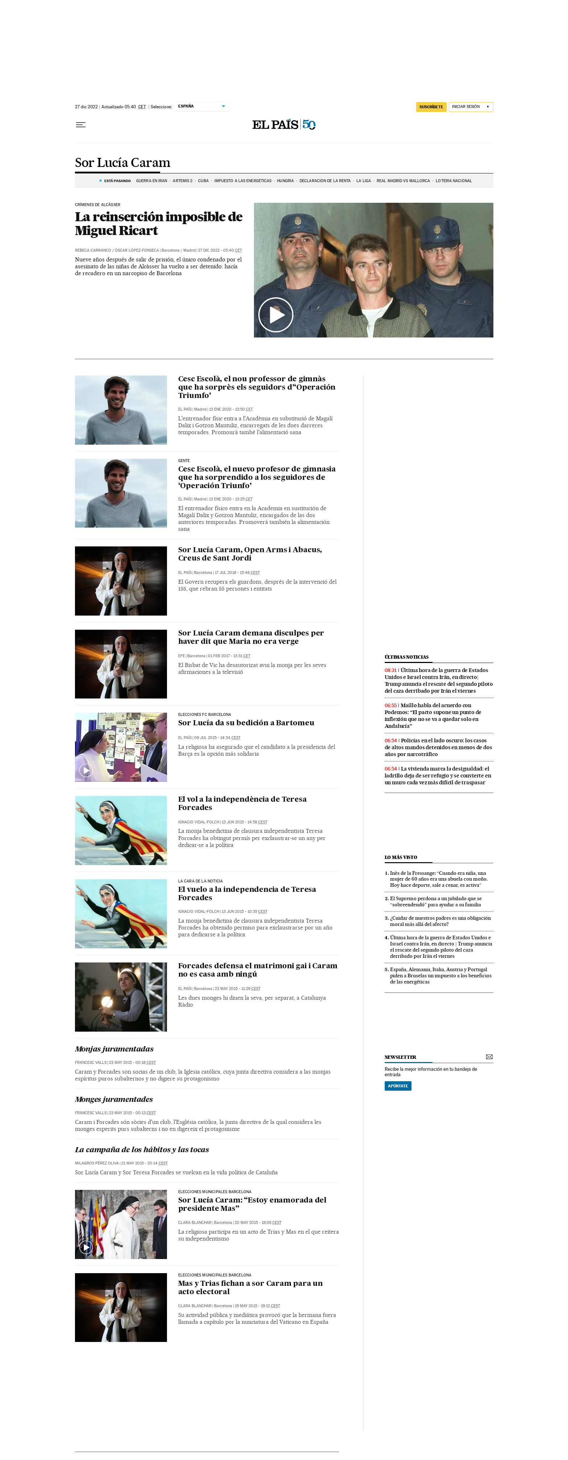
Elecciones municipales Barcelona (215, 1192)
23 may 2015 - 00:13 (132, 1113)
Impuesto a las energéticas (243, 181)
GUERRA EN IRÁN (151, 181)
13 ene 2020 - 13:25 (230, 499)
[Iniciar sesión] (471, 107)
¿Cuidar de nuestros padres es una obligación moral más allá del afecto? (440, 921)
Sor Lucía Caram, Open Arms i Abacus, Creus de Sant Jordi (250, 554)
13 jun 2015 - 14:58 (244, 822)
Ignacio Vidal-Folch (198, 822)
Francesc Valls (90, 1062)
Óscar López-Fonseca (137, 250)
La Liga (363, 181)
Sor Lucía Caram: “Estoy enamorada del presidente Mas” (252, 1205)
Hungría (285, 181)
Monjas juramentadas (114, 1049)
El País (185, 409)
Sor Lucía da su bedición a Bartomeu (246, 723)
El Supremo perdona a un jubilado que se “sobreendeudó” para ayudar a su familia (436, 901)
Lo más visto (401, 857)
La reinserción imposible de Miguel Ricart (158, 223)
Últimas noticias (407, 657)
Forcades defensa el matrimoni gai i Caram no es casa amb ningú (258, 970)
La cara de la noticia (200, 881)
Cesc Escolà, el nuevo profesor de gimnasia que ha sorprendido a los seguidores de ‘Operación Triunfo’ (257, 478)
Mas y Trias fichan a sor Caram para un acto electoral (250, 1288)
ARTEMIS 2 (182, 181)
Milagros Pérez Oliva (97, 1163)
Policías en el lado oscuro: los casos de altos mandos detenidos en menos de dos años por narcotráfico (438, 747)
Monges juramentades (114, 1100)
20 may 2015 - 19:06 (258, 1222)
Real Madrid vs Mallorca (403, 181)
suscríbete (431, 106)
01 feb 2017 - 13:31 (229, 656)
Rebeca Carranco (93, 250)
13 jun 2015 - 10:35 (244, 911)
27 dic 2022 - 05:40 (220, 250)
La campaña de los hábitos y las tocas (142, 1150)
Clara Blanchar (195, 1222)
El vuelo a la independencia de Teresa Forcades (247, 894)
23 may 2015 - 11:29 (237, 988)
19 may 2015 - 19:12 (257, 1306)
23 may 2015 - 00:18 (132, 1062)
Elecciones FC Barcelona (204, 715)
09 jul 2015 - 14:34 (217, 737)
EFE (181, 656)
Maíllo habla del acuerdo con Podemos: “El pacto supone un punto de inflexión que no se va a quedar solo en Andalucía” (433, 715)
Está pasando (117, 181)
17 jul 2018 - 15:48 (237, 572)
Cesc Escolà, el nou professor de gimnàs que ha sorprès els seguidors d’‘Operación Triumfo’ (257, 388)
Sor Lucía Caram (123, 163)
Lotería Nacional (454, 181)
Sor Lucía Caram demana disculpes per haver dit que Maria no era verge (251, 638)
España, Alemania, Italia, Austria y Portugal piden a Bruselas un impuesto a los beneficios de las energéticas (441, 975)
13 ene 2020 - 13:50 (231, 409)
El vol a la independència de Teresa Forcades (242, 804)
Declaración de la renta (325, 181)
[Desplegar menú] (81, 125)
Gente (184, 461)
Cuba (203, 181)
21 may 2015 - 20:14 (144, 1163)
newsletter (401, 1057)
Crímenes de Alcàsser (98, 205)
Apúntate (398, 1085)
